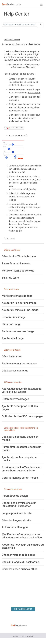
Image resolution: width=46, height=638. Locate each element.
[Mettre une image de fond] (17, 295)
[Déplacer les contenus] (15, 370)
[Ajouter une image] (13, 338)
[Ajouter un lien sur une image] (19, 302)
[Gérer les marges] (12, 356)
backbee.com (29, 67)
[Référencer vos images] (15, 399)
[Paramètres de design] (15, 495)
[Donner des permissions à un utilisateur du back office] (19, 504)
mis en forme (34, 92)
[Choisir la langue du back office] (20, 562)
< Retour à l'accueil (12, 39)
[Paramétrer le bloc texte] (16, 263)
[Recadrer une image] (14, 317)
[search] (40, 24)
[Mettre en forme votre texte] (18, 270)
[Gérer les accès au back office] (19, 569)
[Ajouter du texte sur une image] (20, 309)
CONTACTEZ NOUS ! (23, 609)
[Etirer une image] (11, 324)
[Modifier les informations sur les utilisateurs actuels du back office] (22, 536)
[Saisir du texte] (10, 277)
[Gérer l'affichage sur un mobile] (20, 477)
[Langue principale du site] (17, 513)
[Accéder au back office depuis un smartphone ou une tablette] (21, 469)
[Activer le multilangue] (15, 527)
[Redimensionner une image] (18, 331)
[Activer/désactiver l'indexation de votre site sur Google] (21, 390)
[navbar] (41, 5)
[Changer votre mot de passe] (18, 554)
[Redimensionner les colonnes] (19, 363)
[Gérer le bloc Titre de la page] (19, 256)
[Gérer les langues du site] (16, 520)
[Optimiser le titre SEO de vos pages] (22, 416)
